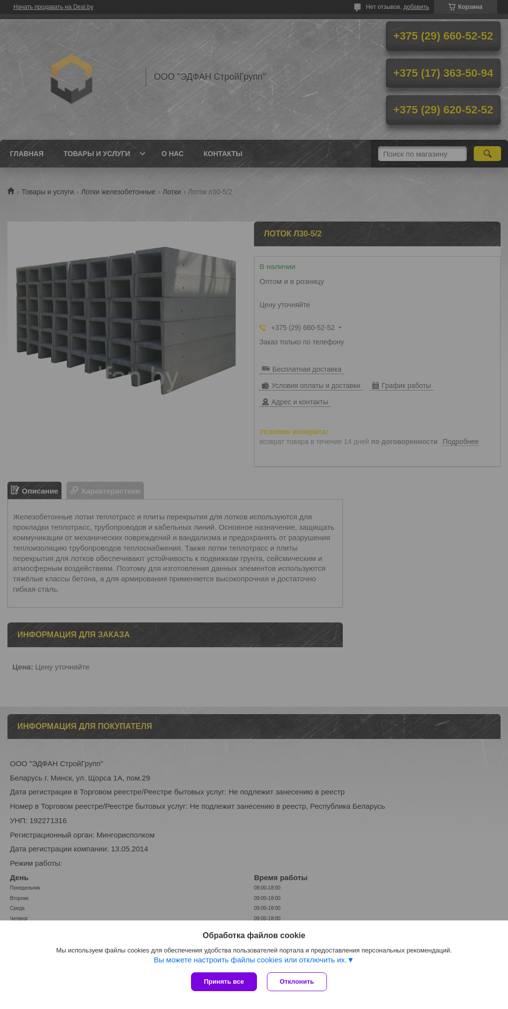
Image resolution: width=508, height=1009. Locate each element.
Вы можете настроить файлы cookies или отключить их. (250, 959)
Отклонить (297, 981)
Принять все (224, 981)
